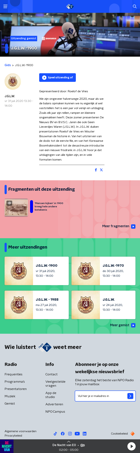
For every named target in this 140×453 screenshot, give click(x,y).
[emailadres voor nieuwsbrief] (105, 396)
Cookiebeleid (119, 433)
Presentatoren (16, 389)
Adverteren (54, 404)
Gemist (10, 403)
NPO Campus (55, 411)
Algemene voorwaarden (20, 431)
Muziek (10, 396)
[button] (131, 446)
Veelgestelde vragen (55, 383)
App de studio (50, 395)
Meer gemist (122, 325)
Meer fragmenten (118, 226)
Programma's (15, 381)
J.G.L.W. (10, 96)
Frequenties (13, 374)
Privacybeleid (13, 435)
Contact (51, 374)
